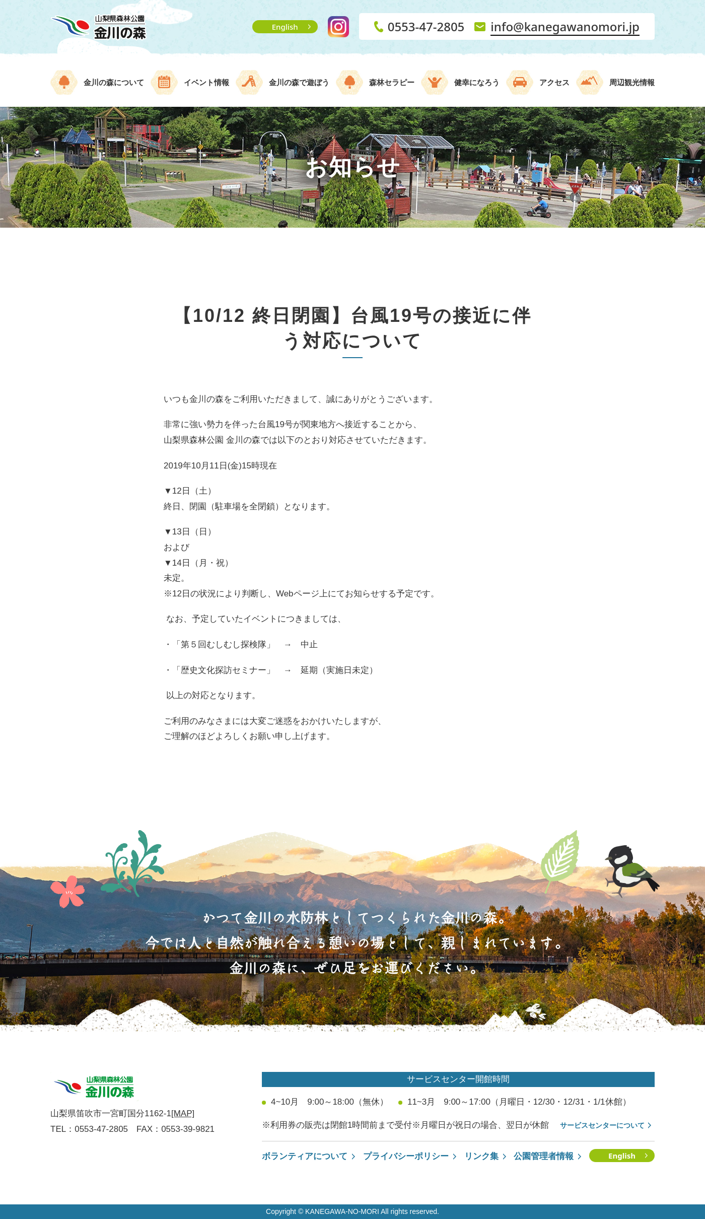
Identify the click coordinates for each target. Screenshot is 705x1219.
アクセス (554, 82)
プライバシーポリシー (406, 1156)
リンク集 (481, 1156)
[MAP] (182, 1113)
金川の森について (114, 82)
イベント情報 (206, 82)
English (285, 27)
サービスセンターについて (602, 1125)
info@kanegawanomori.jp (565, 26)
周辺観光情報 (632, 82)
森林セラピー (391, 82)
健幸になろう (477, 82)
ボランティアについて (304, 1156)
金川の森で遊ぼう (299, 82)
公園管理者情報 (544, 1156)
